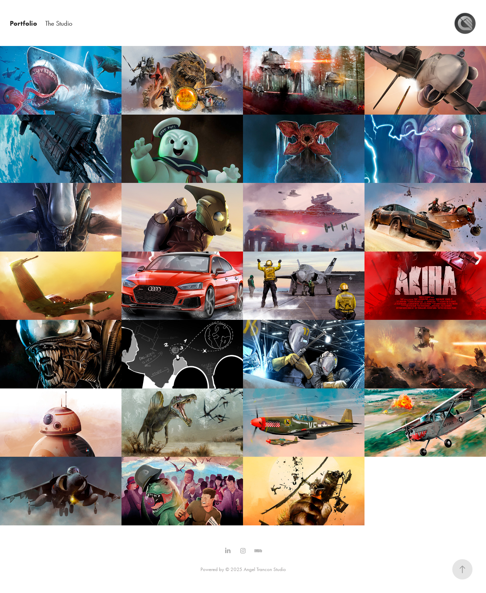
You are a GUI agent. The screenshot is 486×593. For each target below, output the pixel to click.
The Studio (58, 23)
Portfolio (23, 23)
